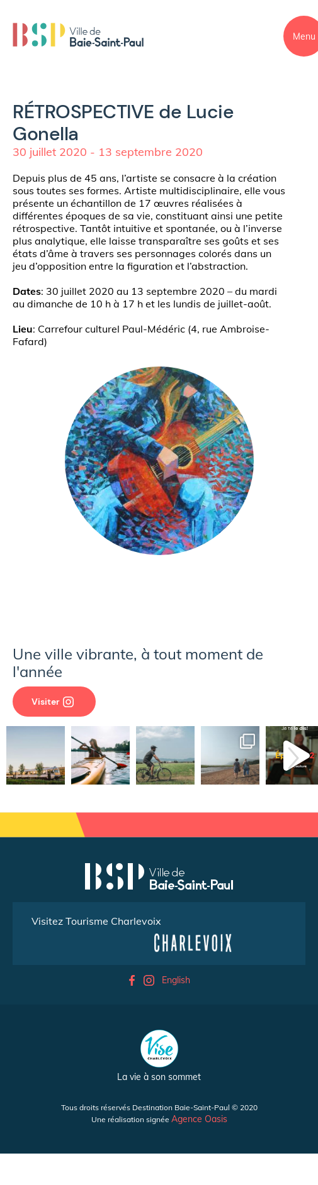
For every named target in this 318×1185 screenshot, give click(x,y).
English (176, 980)
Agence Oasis (199, 1119)
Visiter (52, 701)
